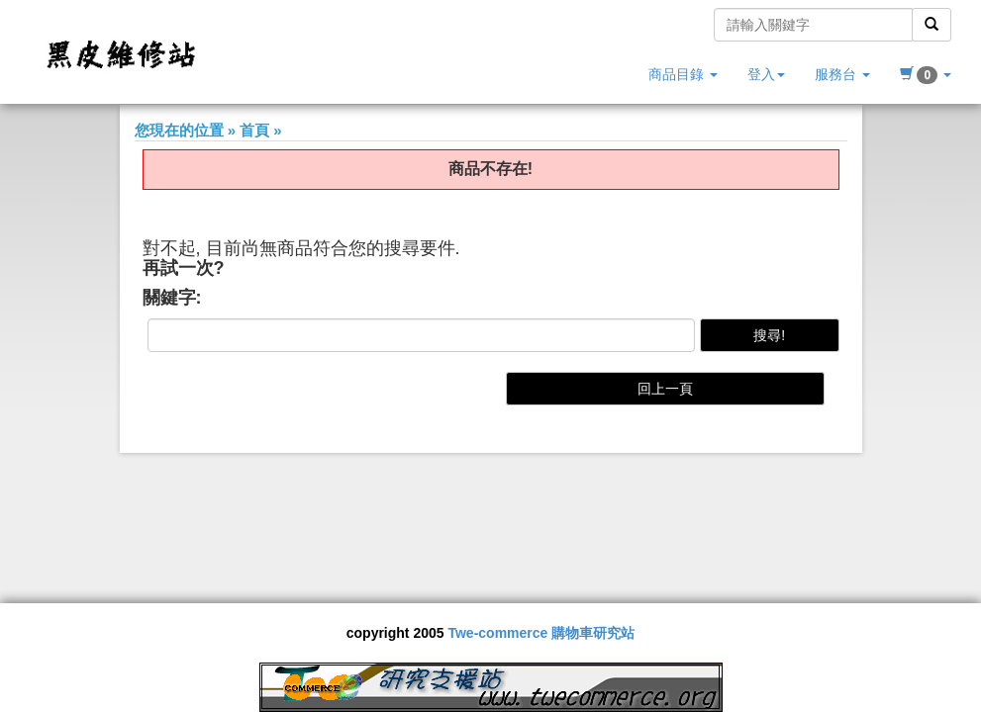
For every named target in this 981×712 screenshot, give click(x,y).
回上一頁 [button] (665, 389)
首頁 (254, 130)
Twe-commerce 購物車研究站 (541, 633)
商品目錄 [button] (683, 74)
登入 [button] (766, 74)
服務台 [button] (842, 74)
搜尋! (769, 335)
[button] (925, 74)
